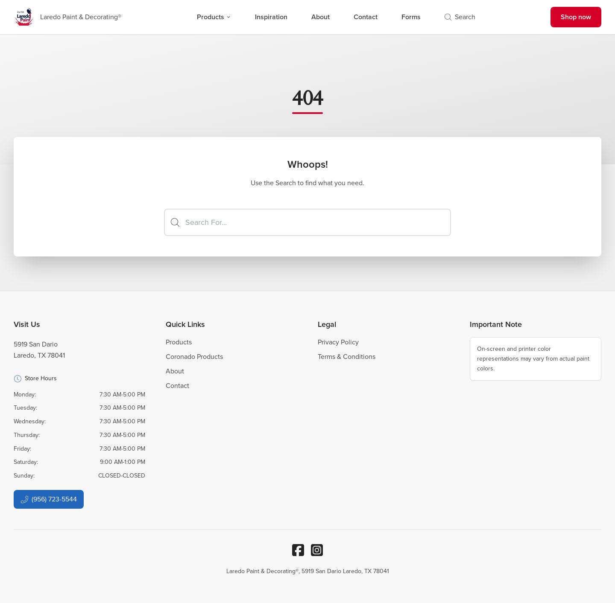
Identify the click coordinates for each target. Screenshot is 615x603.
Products (214, 17)
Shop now (576, 17)
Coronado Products (194, 356)
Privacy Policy (338, 342)
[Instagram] (317, 550)
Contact (366, 17)
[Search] (307, 222)
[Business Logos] (67, 17)
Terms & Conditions (346, 356)
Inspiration (271, 17)
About (320, 17)
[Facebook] (298, 550)
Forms (411, 17)
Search (460, 17)
